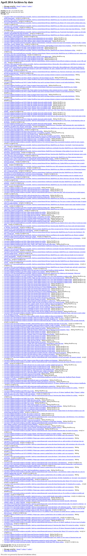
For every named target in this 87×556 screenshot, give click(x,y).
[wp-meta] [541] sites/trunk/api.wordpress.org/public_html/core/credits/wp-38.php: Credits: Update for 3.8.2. (34, 317)
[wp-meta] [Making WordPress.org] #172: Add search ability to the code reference (26, 372)
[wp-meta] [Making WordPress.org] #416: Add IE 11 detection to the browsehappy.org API (29, 77)
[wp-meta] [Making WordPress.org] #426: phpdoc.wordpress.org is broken (24, 271)
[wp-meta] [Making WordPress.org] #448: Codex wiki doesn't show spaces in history (27, 520)
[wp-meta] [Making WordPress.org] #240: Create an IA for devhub (22, 187)
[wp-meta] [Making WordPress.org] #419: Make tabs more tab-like (22, 215)
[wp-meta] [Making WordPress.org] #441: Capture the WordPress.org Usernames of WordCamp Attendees (33, 406)
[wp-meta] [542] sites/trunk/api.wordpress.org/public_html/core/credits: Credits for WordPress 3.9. (31, 319)
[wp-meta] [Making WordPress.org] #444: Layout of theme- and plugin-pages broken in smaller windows (33, 427)
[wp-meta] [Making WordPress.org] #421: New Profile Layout (21, 134)
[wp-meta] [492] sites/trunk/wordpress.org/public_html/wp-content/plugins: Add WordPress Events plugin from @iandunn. (38, 45)
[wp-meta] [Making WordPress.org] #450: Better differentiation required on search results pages (30, 540)
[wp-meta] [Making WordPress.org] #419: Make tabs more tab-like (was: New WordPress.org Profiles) (32, 135)
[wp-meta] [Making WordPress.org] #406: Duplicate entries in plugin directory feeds (27, 366)
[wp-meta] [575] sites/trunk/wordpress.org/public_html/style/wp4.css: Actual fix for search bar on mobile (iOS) (34, 519)
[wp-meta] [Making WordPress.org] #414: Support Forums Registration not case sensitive (28, 38)
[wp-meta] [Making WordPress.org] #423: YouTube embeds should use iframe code (27, 197)
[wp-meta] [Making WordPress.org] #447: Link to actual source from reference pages (27, 499)
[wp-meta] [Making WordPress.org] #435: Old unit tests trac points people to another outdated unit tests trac (33, 365)
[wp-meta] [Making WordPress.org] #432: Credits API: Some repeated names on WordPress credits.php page (34, 343)
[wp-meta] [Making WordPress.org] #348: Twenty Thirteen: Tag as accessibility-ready (27, 106)
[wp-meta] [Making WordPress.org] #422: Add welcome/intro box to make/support (27, 189)
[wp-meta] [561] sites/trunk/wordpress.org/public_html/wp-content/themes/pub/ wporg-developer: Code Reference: (35, 462)
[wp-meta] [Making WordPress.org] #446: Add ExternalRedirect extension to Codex (27, 470)
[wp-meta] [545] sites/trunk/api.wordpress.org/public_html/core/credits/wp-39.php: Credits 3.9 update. (32, 325)
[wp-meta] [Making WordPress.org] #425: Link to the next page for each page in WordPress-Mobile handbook (34, 270)
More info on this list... (10, 8)
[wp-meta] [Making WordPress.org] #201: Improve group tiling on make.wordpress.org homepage (31, 355)
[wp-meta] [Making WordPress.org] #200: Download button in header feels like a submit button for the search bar (35, 352)
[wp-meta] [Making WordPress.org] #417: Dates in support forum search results (26, 85)
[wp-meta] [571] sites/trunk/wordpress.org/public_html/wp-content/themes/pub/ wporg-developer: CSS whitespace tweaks (37, 507)
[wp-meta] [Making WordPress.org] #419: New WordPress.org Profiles (23, 131)
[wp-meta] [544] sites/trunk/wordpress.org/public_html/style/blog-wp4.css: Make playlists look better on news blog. (36, 323)
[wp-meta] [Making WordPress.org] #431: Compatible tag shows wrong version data (27, 305)
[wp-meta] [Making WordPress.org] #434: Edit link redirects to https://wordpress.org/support (29, 354)
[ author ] (29, 6)
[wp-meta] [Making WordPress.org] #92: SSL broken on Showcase (22, 413)
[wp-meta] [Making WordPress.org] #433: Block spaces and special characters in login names (29, 346)
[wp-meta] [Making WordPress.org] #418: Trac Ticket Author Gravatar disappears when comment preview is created (36, 90)
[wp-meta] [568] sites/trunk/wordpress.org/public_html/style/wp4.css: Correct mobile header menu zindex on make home (37, 496)
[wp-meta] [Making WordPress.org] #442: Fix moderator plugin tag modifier (25, 407)
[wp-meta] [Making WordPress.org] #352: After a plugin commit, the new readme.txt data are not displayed (33, 303)
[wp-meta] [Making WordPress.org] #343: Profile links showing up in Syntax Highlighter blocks (30, 287)
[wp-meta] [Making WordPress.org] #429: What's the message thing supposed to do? (27, 284)
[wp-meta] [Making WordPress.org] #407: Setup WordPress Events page (24, 47)
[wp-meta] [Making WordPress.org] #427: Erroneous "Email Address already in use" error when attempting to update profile (38, 276)
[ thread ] (18, 6)
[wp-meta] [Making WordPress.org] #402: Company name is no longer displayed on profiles (29, 334)
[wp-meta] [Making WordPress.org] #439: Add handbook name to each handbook (26, 380)
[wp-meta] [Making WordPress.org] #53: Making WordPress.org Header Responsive (27, 497)
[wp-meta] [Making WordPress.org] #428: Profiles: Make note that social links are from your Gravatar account (34, 278)
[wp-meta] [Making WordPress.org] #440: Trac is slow (19, 391)
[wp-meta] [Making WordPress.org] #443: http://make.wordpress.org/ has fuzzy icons (27, 426)
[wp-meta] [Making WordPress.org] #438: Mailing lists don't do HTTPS (24, 375)
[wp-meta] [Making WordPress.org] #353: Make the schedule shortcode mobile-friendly (28, 102)
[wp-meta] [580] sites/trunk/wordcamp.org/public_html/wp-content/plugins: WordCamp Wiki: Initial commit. (34, 542)
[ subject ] (24, 6)
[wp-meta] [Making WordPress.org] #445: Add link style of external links (24, 429)
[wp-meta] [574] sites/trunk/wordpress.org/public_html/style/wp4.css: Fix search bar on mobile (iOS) (32, 517)
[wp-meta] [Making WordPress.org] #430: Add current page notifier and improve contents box (30, 297)
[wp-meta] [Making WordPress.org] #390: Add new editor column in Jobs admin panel (28, 41)
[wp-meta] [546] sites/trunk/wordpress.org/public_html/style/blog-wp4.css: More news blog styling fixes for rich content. (37, 326)
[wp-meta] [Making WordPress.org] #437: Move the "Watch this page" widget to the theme (29, 371)
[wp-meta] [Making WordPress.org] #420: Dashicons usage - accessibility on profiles (27, 132)
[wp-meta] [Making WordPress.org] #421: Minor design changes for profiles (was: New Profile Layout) (32, 137)
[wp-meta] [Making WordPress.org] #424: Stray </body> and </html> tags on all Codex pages (30, 244)
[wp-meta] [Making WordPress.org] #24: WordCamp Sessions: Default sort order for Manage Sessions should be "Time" (37, 329)
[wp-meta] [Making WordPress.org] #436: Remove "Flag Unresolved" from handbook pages (29, 369)
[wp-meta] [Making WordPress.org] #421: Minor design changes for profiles (25, 212)
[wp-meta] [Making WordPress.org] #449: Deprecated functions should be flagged (26, 534)
